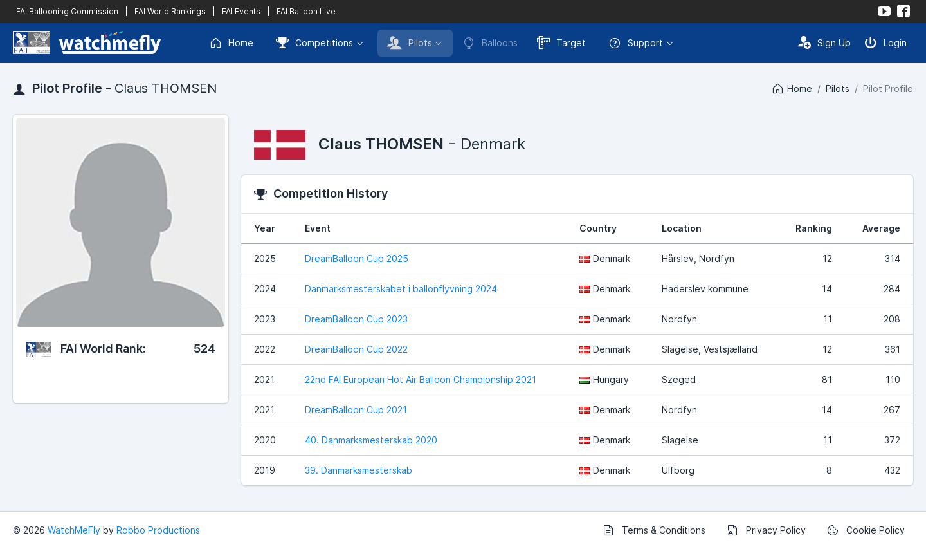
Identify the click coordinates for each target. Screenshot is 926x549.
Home (231, 43)
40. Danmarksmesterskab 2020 (371, 439)
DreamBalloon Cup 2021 (356, 409)
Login (885, 42)
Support (635, 43)
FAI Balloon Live (306, 11)
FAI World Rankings (170, 11)
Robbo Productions (158, 530)
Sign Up (824, 42)
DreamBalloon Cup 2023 (356, 318)
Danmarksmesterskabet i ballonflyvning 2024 (401, 288)
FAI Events (241, 11)
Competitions (314, 42)
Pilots (409, 42)
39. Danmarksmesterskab (358, 470)
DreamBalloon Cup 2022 (356, 349)
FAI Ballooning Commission (67, 11)
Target (561, 42)
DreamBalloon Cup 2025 (356, 258)
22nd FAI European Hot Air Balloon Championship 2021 (420, 379)
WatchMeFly (74, 530)
